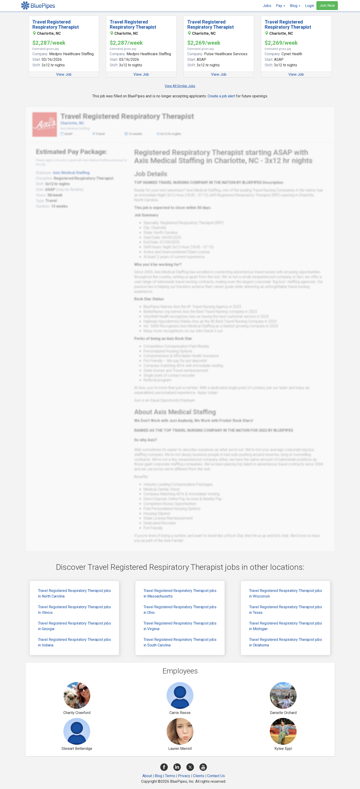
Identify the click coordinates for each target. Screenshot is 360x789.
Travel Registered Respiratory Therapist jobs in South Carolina (180, 642)
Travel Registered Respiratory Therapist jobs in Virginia (180, 626)
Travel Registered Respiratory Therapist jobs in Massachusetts (180, 593)
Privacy (184, 776)
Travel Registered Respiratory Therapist (55, 24)
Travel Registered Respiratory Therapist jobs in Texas (285, 610)
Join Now (327, 5)
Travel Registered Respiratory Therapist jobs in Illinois (74, 610)
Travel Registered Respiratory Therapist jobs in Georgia (74, 626)
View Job (64, 74)
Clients (198, 776)
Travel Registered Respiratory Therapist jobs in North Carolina (74, 593)
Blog (158, 776)
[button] (281, 6)
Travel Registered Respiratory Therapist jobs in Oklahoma (285, 642)
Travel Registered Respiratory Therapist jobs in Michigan (285, 626)
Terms (170, 776)
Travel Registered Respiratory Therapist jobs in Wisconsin (285, 593)
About (147, 776)
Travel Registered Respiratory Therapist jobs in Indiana (74, 642)
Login (309, 5)
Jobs (267, 5)
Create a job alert (221, 96)
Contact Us (216, 776)
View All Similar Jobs (180, 86)
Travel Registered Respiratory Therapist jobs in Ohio (180, 610)
